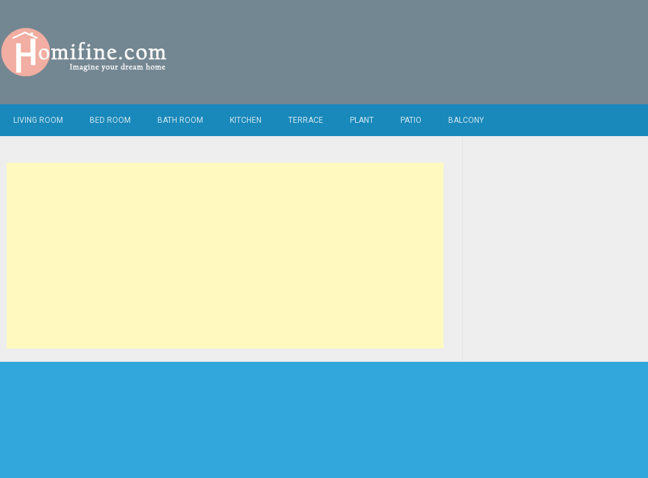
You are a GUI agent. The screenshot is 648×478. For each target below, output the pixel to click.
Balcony (466, 120)
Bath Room (180, 120)
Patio (411, 120)
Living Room (38, 120)
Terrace (305, 120)
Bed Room (110, 120)
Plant (362, 120)
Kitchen (246, 120)
